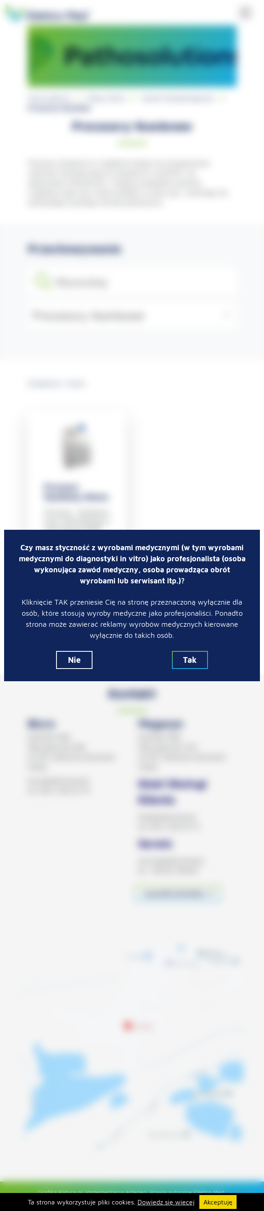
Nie (74, 659)
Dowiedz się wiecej (166, 1202)
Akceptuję (217, 1202)
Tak (190, 659)
